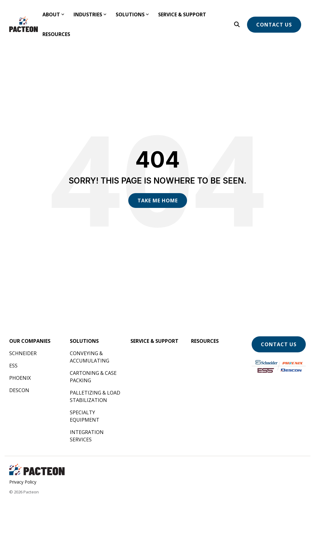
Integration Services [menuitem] (87, 436)
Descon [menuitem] (19, 390)
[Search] (237, 24)
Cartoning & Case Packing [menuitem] (94, 377)
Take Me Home (158, 200)
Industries (90, 14)
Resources (56, 34)
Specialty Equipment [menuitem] (84, 416)
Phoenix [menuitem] (20, 378)
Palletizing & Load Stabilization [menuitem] (95, 396)
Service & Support (182, 14)
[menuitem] (29, 341)
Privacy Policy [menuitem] (22, 482)
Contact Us (274, 24)
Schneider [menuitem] (23, 353)
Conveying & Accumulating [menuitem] (89, 357)
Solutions (132, 14)
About (53, 14)
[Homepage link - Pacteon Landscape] (37, 472)
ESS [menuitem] (13, 365)
